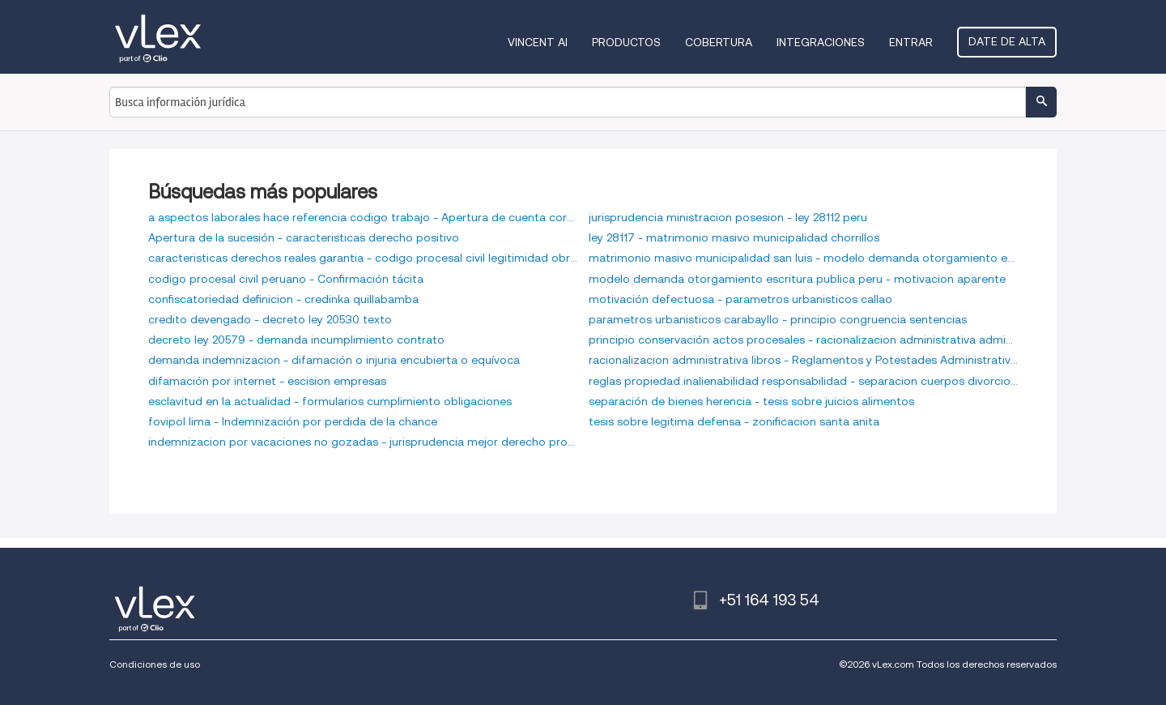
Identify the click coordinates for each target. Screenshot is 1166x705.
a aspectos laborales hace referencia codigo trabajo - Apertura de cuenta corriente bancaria (362, 217)
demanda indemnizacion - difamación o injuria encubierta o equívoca (334, 359)
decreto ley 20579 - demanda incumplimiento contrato (296, 339)
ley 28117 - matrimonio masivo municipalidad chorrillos (734, 237)
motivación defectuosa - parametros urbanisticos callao (740, 299)
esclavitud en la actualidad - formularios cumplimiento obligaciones (330, 401)
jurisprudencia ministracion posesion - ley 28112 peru (728, 217)
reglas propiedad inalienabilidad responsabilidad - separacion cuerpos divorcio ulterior (803, 380)
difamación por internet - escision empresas (267, 380)
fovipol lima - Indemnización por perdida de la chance (292, 421)
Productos (626, 42)
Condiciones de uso (154, 664)
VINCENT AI (538, 42)
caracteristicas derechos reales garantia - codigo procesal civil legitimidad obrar (362, 257)
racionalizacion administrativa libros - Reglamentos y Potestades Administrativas (803, 359)
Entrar (911, 42)
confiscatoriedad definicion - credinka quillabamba (283, 299)
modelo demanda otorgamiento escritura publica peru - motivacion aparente (797, 278)
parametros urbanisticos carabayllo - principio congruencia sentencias (778, 319)
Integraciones (821, 42)
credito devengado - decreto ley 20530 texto (270, 319)
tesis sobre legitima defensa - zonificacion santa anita (734, 421)
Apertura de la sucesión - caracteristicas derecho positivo (303, 237)
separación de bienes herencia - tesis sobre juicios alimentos (751, 401)
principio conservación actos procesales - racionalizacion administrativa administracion (803, 339)
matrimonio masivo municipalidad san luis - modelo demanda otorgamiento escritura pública (803, 257)
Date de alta (1006, 41)
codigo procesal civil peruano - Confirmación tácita (285, 278)
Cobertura (718, 42)
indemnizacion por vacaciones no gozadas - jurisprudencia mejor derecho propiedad (362, 441)
